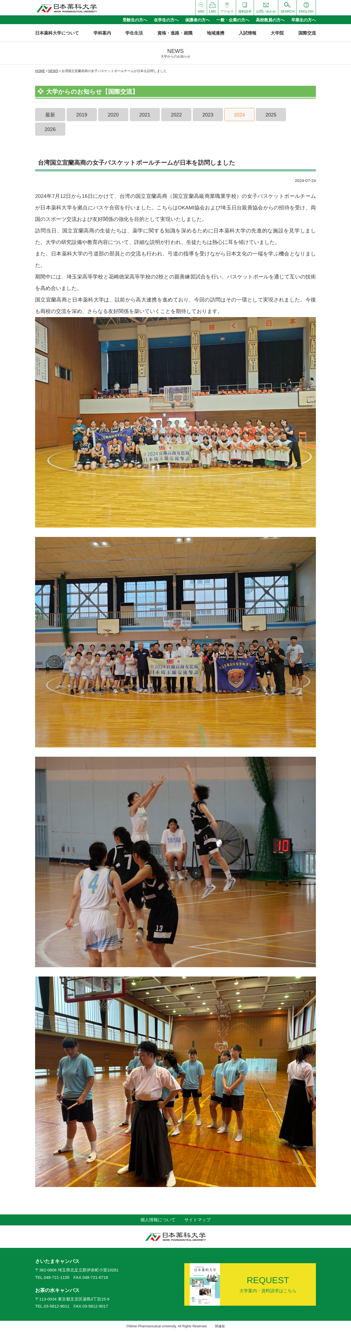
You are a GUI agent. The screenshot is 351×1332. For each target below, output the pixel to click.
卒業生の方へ (303, 20)
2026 (50, 129)
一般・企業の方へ (232, 20)
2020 (113, 115)
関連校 (220, 1326)
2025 (270, 115)
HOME (40, 71)
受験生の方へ (135, 20)
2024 (239, 115)
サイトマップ (197, 1219)
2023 (207, 115)
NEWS (53, 71)
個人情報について (158, 1219)
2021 (144, 115)
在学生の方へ (166, 20)
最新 (50, 115)
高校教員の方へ (270, 20)
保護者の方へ (197, 20)
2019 (81, 115)
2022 (176, 115)
